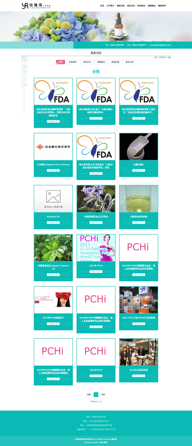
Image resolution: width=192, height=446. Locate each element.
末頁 (103, 395)
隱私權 (113, 439)
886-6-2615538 (117, 45)
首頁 (156, 57)
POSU (95, 442)
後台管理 (103, 442)
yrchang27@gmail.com (160, 45)
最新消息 (162, 57)
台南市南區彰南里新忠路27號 (99, 425)
